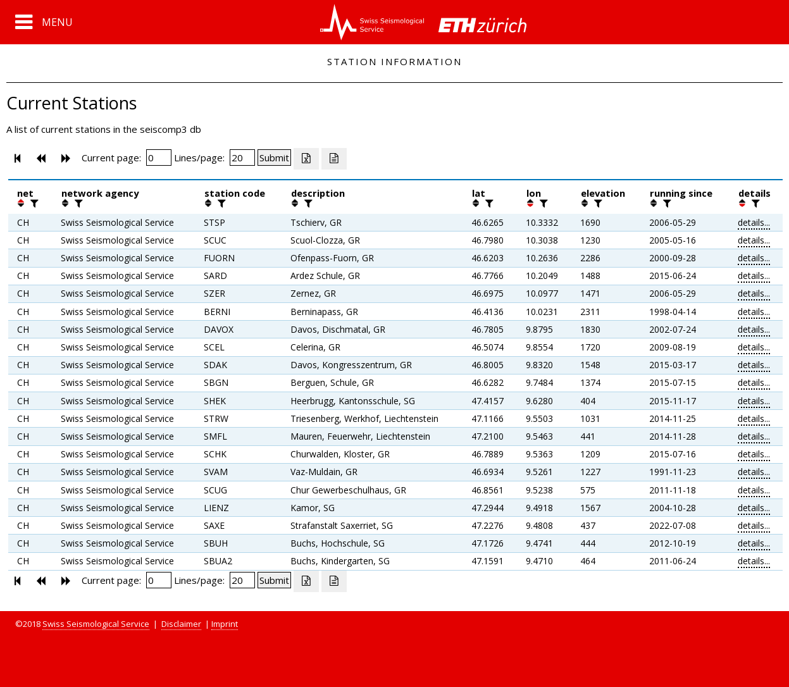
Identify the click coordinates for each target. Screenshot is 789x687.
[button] (44, 22)
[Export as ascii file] (334, 159)
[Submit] (274, 157)
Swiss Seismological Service (95, 623)
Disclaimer (181, 623)
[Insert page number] (158, 157)
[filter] (33, 203)
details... (754, 222)
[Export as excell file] (306, 159)
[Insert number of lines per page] (242, 157)
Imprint (224, 623)
